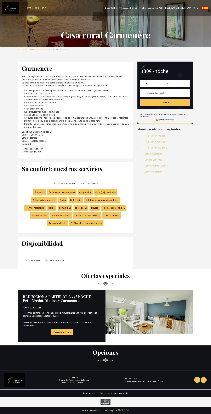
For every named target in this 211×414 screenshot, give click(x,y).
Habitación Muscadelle (156, 141)
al (167, 83)
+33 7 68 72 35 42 (129, 378)
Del (146, 83)
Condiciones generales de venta (113, 393)
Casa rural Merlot (153, 153)
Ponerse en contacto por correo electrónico (141, 381)
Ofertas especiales (153, 7)
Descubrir (112, 7)
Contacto (193, 7)
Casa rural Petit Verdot (156, 165)
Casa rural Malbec (153, 171)
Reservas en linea (175, 7)
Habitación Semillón (155, 135)
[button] (33, 8)
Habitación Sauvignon (156, 147)
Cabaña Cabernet (153, 159)
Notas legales (89, 393)
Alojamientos (130, 7)
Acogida (22, 49)
